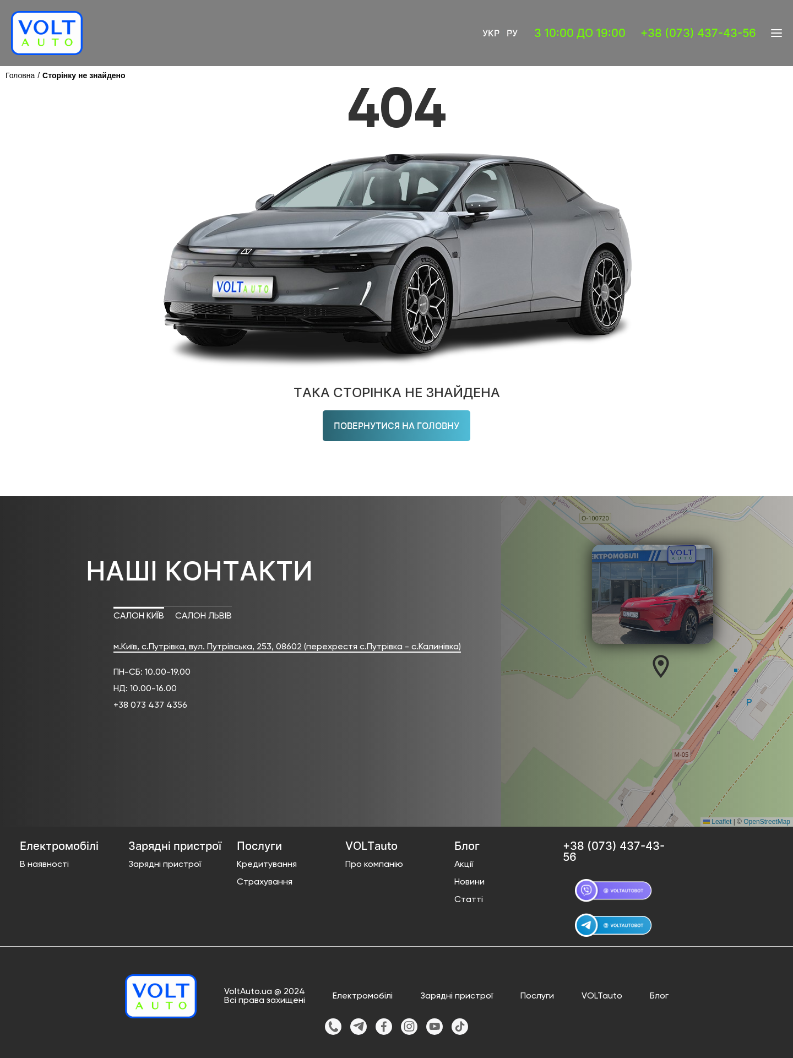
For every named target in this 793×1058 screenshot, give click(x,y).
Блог (659, 996)
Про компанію (374, 864)
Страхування (264, 882)
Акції (463, 864)
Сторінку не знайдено (84, 75)
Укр (490, 33)
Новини (469, 882)
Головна (20, 75)
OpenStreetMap (766, 822)
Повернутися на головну (396, 425)
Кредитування (267, 864)
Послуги (537, 996)
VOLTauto (602, 996)
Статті (468, 900)
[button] (661, 666)
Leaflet (717, 822)
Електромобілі (363, 996)
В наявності (44, 864)
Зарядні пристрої (164, 864)
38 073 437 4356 (152, 705)
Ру (512, 33)
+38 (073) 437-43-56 (698, 33)
